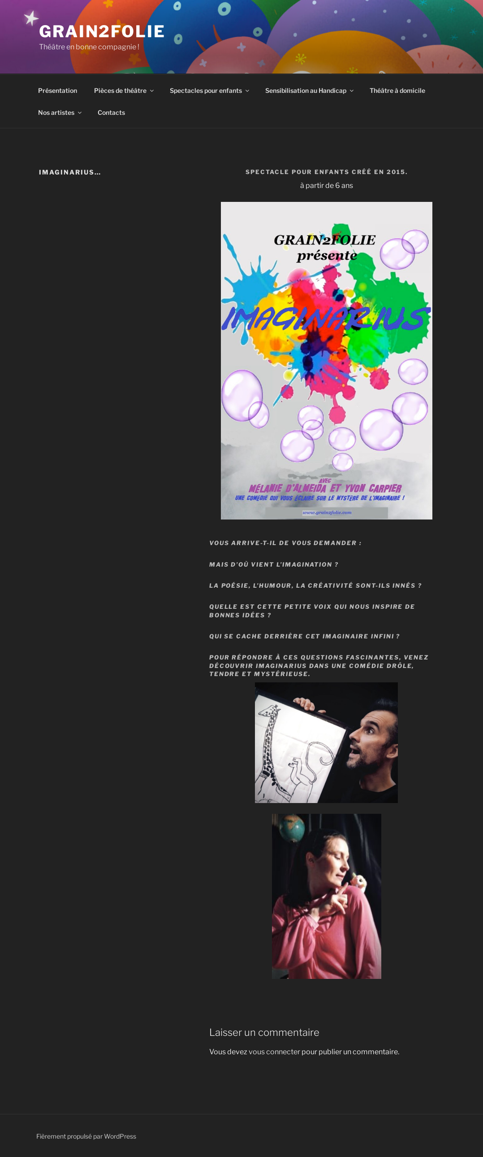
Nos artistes (60, 112)
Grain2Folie (102, 31)
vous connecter (274, 1052)
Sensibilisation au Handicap (310, 90)
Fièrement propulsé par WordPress (86, 1136)
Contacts (111, 112)
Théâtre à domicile (397, 90)
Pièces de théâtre (124, 90)
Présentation (57, 90)
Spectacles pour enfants (210, 90)
